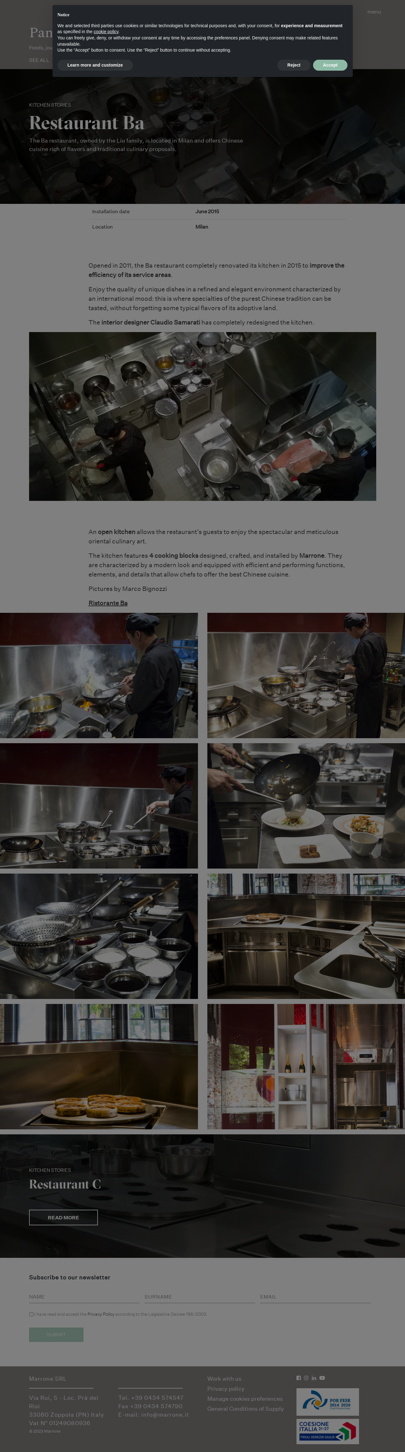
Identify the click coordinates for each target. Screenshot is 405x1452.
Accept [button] (330, 65)
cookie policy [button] (106, 31)
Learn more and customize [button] (95, 65)
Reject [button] (294, 65)
